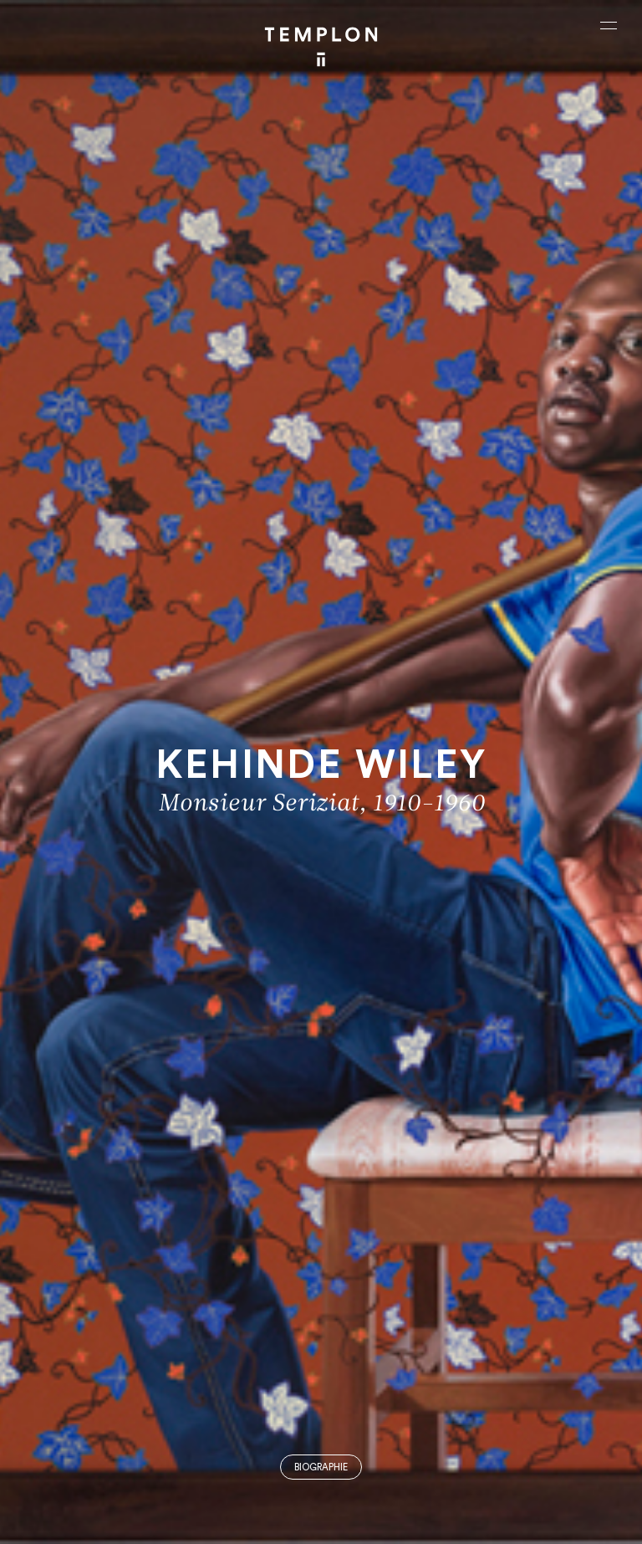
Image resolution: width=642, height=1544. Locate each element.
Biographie (321, 1467)
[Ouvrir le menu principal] (608, 25)
